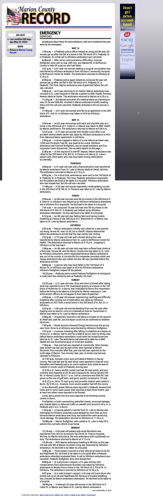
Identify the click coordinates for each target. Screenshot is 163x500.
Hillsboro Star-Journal (62, 495)
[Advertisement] (148, 41)
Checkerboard (91, 495)
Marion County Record (21, 51)
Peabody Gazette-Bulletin (78, 495)
